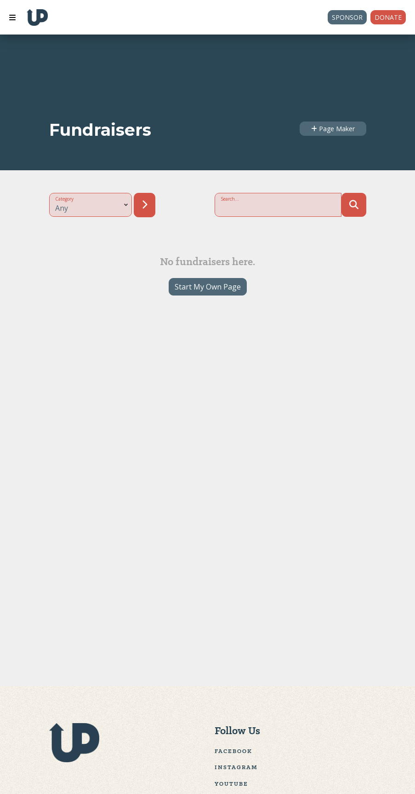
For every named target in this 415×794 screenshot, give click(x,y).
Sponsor (347, 17)
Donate (388, 17)
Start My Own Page (208, 287)
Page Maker (333, 128)
